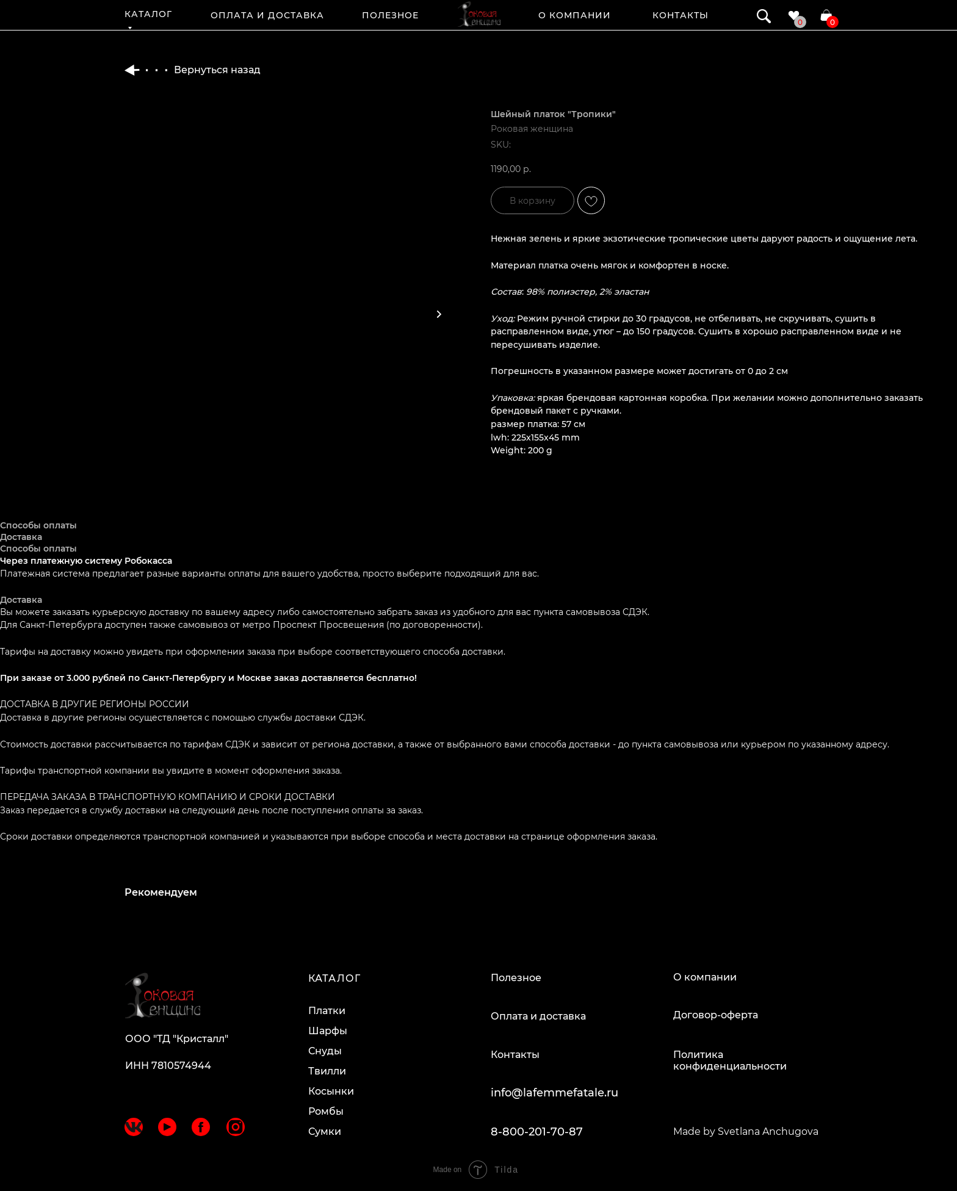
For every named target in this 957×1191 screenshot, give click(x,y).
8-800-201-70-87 (537, 1132)
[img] (479, 14)
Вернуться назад (193, 70)
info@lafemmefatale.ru (554, 1092)
